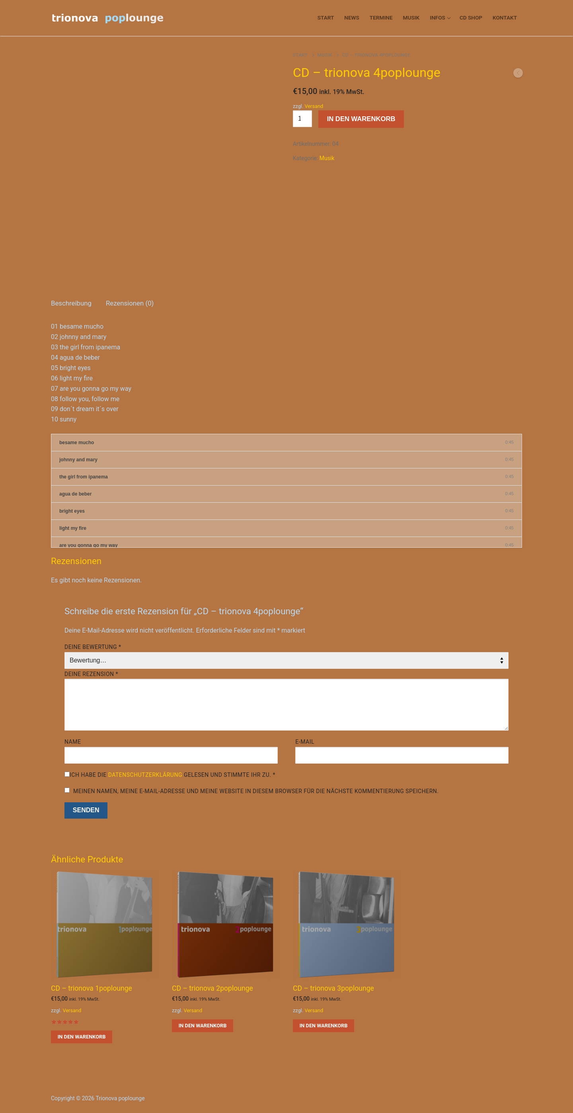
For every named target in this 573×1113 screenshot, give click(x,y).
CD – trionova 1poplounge (91, 988)
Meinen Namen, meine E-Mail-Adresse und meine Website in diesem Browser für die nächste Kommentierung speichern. (256, 791)
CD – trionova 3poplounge (333, 988)
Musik (325, 55)
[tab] (71, 304)
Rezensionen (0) (130, 303)
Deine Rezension (91, 674)
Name (72, 742)
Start (300, 55)
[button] (81, 1037)
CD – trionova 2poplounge (212, 988)
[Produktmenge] (302, 118)
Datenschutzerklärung (145, 775)
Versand (313, 106)
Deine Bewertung (92, 647)
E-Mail (304, 742)
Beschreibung (71, 303)
